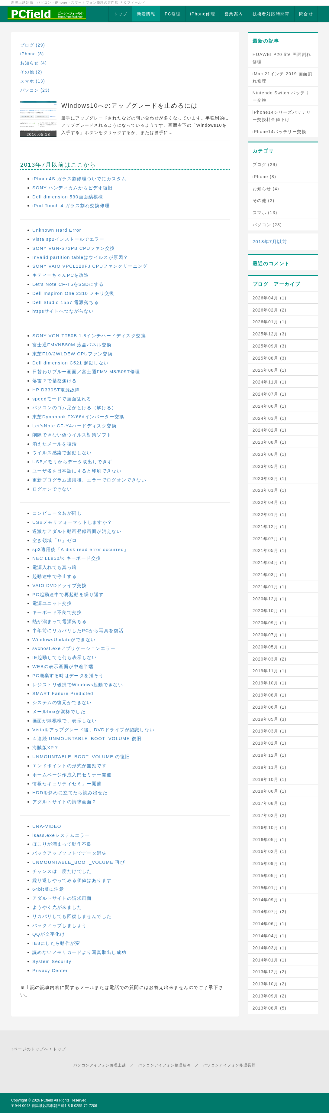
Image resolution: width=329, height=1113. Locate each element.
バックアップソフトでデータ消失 (69, 853)
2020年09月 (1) (270, 622)
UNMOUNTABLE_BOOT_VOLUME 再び (78, 862)
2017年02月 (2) (270, 815)
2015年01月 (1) (270, 887)
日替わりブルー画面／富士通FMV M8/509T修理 (86, 371)
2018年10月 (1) (270, 779)
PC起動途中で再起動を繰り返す (68, 594)
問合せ (306, 13)
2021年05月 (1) (270, 550)
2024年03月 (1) (270, 418)
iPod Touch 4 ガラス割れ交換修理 (71, 205)
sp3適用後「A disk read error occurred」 (80, 549)
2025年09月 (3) (270, 346)
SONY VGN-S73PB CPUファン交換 (73, 248)
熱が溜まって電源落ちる (59, 621)
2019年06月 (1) (270, 707)
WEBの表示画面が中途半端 (62, 666)
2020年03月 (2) (270, 659)
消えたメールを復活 (54, 443)
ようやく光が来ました (57, 907)
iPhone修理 (202, 13)
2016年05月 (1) (270, 839)
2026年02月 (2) (270, 310)
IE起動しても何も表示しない (64, 657)
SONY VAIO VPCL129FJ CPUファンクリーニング (90, 266)
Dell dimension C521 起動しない (70, 362)
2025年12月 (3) (270, 333)
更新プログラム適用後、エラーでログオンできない (89, 479)
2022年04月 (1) (270, 502)
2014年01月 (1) (270, 960)
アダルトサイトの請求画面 (62, 898)
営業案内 (233, 13)
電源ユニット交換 (52, 603)
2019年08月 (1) (270, 695)
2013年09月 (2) (270, 996)
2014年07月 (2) (270, 911)
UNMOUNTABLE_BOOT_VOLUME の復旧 (81, 756)
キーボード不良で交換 (57, 612)
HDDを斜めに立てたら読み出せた (70, 792)
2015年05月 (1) (270, 875)
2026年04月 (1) (270, 297)
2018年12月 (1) (270, 755)
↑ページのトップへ (29, 1049)
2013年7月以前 (270, 241)
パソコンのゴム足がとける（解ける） (74, 407)
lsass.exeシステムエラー (61, 835)
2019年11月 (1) (270, 670)
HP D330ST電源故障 (56, 389)
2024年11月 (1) (270, 382)
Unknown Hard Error (56, 230)
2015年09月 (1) (270, 863)
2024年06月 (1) (270, 406)
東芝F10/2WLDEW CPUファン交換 (72, 353)
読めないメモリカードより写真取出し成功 (79, 952)
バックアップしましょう (59, 925)
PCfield (47, 1100)
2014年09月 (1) (270, 899)
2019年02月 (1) (270, 743)
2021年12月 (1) (270, 526)
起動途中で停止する (54, 576)
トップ (120, 13)
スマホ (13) (32, 81)
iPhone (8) (32, 53)
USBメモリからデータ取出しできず (72, 461)
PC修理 (173, 13)
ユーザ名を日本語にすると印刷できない (76, 470)
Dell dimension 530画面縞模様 (67, 196)
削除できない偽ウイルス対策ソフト (71, 434)
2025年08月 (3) (270, 358)
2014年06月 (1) (270, 923)
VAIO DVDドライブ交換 (59, 585)
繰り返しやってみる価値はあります (71, 880)
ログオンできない (52, 488)
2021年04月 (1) (270, 562)
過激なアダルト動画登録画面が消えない (76, 531)
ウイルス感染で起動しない (62, 452)
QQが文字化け (48, 934)
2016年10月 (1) (270, 827)
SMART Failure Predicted (62, 693)
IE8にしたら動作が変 (56, 943)
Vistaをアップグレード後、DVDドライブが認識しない (93, 729)
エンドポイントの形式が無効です (69, 765)
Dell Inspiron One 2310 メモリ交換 (73, 293)
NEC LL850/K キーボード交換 (66, 558)
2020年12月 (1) (270, 598)
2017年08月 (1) (270, 803)
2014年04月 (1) (270, 935)
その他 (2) (31, 72)
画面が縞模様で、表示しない (64, 720)
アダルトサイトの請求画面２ (64, 801)
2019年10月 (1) (270, 683)
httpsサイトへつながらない (63, 311)
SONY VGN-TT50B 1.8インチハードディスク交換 (89, 335)
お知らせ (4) (33, 62)
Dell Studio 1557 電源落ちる (65, 302)
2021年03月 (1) (270, 574)
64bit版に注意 (48, 889)
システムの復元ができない (62, 702)
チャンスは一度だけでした (62, 871)
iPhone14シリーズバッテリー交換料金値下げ (282, 116)
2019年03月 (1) (270, 731)
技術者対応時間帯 (271, 13)
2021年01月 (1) (270, 586)
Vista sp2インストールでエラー (68, 239)
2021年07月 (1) (270, 538)
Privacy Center (50, 970)
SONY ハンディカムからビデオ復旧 (72, 187)
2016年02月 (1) (270, 851)
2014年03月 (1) (270, 947)
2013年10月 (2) (270, 983)
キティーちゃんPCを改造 (60, 275)
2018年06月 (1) (270, 791)
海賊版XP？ (45, 747)
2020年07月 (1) (270, 634)
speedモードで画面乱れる (61, 398)
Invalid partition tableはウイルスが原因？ (80, 257)
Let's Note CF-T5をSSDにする (68, 284)
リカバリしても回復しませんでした (71, 916)
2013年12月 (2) (270, 971)
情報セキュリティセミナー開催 (67, 783)
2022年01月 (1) (270, 514)
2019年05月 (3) (270, 719)
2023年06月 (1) (270, 454)
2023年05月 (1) (270, 466)
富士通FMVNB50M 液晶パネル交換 (71, 344)
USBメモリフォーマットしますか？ (72, 522)
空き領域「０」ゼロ (54, 540)
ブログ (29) (32, 45)
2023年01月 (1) (270, 490)
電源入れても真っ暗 (54, 567)
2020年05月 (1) (270, 647)
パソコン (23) (35, 90)
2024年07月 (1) (270, 394)
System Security (51, 961)
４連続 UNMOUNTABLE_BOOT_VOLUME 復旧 (87, 738)
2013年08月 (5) (270, 1008)
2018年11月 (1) (270, 767)
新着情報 (146, 13)
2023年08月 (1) (270, 442)
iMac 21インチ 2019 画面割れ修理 (283, 77)
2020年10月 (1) (270, 610)
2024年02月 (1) (270, 430)
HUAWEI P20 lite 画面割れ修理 (282, 58)
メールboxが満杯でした (58, 711)
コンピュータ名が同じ (57, 513)
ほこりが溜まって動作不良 (62, 844)
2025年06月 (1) (270, 370)
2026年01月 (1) (270, 321)
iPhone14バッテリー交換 (279, 131)
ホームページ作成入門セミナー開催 (71, 774)
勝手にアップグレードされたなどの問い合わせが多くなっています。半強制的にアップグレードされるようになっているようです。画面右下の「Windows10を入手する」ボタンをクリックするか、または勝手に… (145, 125)
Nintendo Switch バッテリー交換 (281, 96)
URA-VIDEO (46, 826)
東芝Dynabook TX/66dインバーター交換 (78, 416)
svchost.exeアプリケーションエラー (73, 648)
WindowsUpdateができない (63, 639)
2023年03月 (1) (270, 478)
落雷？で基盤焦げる (54, 380)
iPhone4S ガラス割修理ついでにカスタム (79, 178)
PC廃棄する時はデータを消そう (68, 675)
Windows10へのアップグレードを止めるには (129, 105)
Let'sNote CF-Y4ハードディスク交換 (74, 425)
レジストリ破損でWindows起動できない (77, 684)
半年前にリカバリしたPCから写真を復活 (78, 630)
